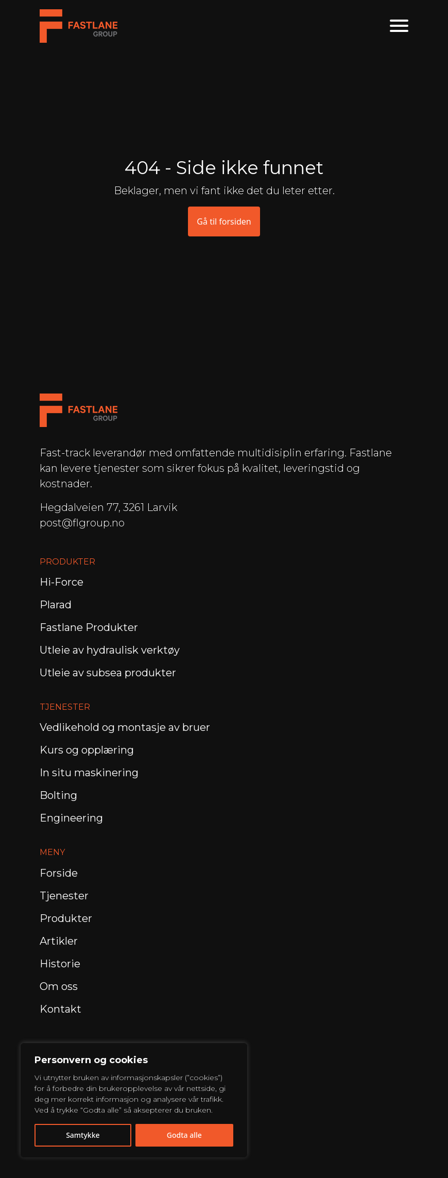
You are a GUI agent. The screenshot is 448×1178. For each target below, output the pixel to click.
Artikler (59, 941)
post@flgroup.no (82, 523)
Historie (60, 964)
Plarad (56, 605)
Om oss (59, 986)
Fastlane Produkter (89, 627)
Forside (59, 873)
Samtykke (82, 1135)
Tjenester (64, 896)
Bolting (60, 795)
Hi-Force (61, 582)
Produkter (66, 918)
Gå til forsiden (224, 221)
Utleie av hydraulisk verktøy (110, 650)
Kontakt (60, 1009)
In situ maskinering (89, 772)
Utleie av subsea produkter (108, 673)
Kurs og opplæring (88, 750)
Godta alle (184, 1135)
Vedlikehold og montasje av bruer (125, 727)
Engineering (73, 818)
